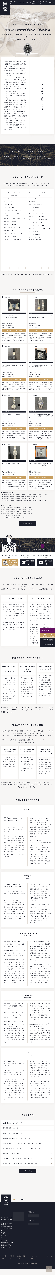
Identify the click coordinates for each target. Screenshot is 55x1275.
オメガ (5, 362)
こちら (49, 551)
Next (51, 268)
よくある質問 (47, 1226)
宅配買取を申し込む (47, 630)
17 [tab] (35, 268)
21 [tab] (44, 268)
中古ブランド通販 (48, 1237)
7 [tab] (12, 268)
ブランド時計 (7, 297)
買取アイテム (3, 2)
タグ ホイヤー (33, 411)
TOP (13, 1200)
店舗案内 (46, 1248)
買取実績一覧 (27, 523)
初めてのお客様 (48, 1222)
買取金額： (14, 330)
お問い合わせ (47, 1252)
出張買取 (31, 1219)
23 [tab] (49, 268)
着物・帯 (16, 1234)
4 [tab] (5, 268)
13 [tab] (26, 268)
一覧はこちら (27, 1172)
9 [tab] (17, 268)
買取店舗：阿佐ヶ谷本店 (8, 325)
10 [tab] (19, 268)
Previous (4, 268)
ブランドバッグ (18, 1219)
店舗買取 (31, 1222)
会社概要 (4, 1263)
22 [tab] (47, 268)
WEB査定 (31, 1230)
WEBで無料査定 (30, 563)
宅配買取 (31, 1216)
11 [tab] (22, 268)
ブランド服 (16, 1222)
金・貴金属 (16, 1225)
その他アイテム (18, 1240)
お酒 (14, 1237)
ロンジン (5, 313)
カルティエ (33, 313)
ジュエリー (16, 1231)
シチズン (32, 362)
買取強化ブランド (48, 1214)
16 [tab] (33, 268)
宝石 (14, 1228)
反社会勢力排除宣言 (22, 1263)
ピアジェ (5, 460)
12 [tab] (24, 268)
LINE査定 (31, 1233)
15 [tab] (31, 268)
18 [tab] (38, 268)
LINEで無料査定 (47, 563)
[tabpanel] (27, 216)
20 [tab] (42, 268)
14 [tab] (28, 268)
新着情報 (46, 1229)
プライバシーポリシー (36, 1263)
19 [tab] (40, 268)
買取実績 (46, 1219)
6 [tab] (10, 268)
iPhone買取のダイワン (48, 1243)
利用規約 (12, 1263)
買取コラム (46, 1233)
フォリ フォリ (33, 460)
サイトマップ (48, 1263)
